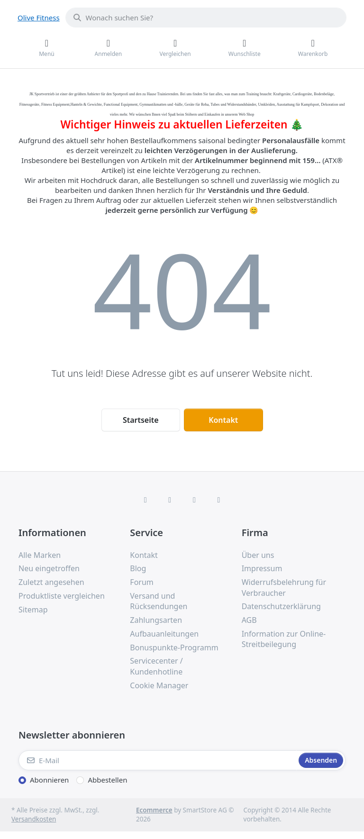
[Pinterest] (219, 499)
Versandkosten (33, 819)
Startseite (141, 420)
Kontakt (223, 420)
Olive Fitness (39, 17)
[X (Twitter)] (169, 499)
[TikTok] (194, 499)
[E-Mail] (157, 760)
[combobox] (205, 17)
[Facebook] (145, 499)
